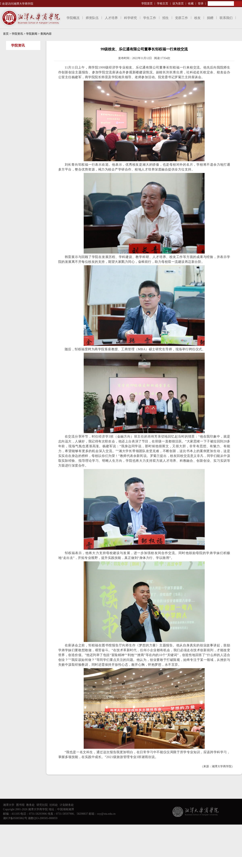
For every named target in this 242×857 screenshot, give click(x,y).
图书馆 (20, 804)
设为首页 (178, 3)
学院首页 (147, 3)
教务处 (30, 804)
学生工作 (149, 18)
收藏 (191, 3)
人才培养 (111, 18)
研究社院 (42, 804)
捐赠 (210, 18)
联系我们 (226, 18)
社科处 (53, 804)
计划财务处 (67, 804)
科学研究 (130, 18)
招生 (165, 18)
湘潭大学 (8, 804)
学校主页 (162, 3)
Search (238, 3)
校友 (197, 18)
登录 (200, 3)
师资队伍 (92, 18)
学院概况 (73, 18)
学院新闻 (31, 33)
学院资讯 (17, 33)
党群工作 (181, 18)
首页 (6, 33)
